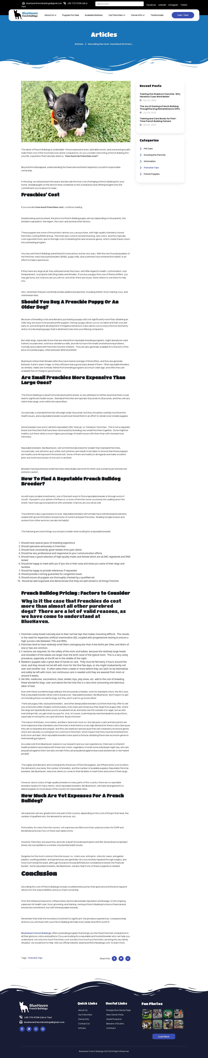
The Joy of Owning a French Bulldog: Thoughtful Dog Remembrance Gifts (160, 107)
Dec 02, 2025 (148, 100)
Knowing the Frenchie (153, 155)
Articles (79, 43)
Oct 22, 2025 (148, 124)
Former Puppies (150, 174)
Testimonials (157, 15)
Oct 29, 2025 (148, 112)
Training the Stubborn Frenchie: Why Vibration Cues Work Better (160, 95)
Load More (163, 1036)
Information (148, 161)
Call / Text (182, 15)
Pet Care (146, 148)
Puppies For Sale (70, 15)
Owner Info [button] (138, 15)
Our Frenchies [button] (117, 15)
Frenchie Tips (149, 167)
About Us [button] (50, 15)
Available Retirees (94, 15)
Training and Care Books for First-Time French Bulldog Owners (158, 120)
